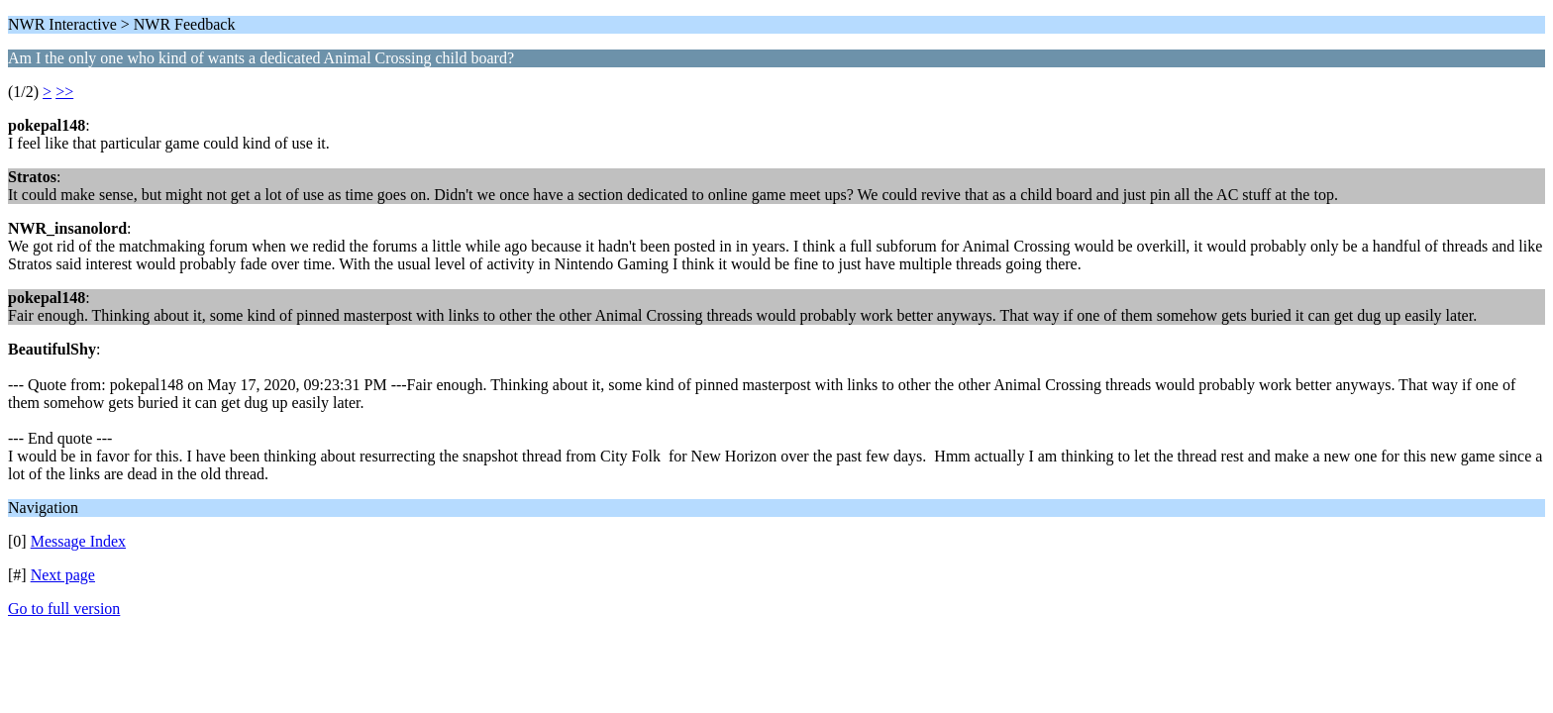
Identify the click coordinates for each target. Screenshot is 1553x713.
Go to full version (64, 608)
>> (64, 91)
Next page (63, 574)
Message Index (78, 541)
